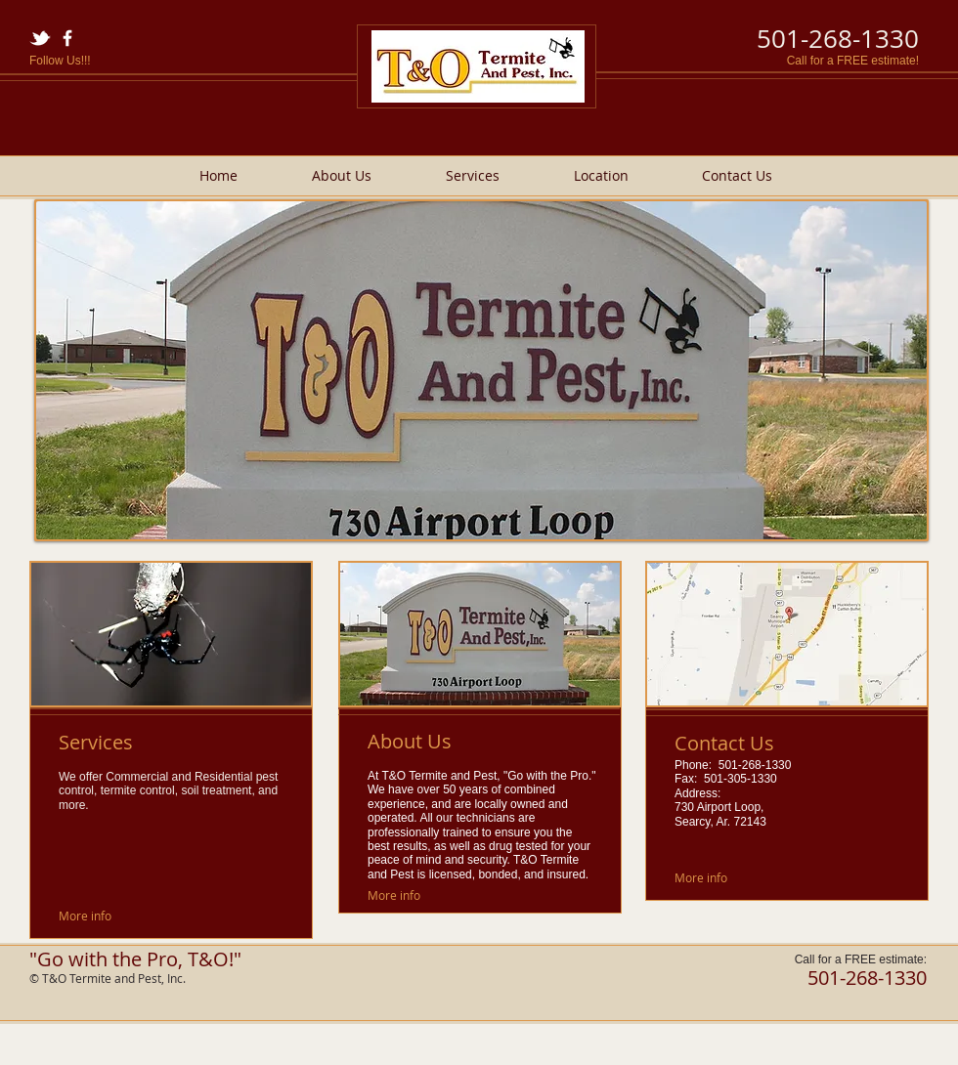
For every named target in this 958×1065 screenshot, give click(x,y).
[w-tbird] (40, 38)
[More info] (85, 916)
